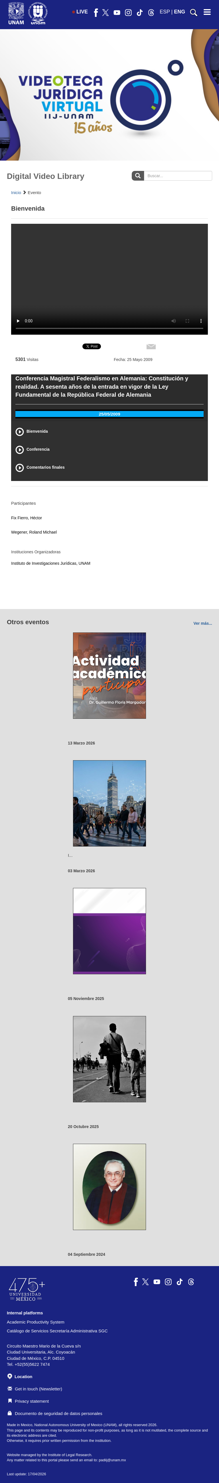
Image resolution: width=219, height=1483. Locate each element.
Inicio (16, 192)
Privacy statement (28, 1401)
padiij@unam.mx (112, 1460)
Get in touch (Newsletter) (35, 1388)
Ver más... (203, 623)
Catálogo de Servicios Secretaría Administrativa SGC (57, 1330)
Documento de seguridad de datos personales (55, 1413)
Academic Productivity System (35, 1322)
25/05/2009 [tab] (109, 414)
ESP (165, 12)
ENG (179, 12)
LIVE (80, 12)
